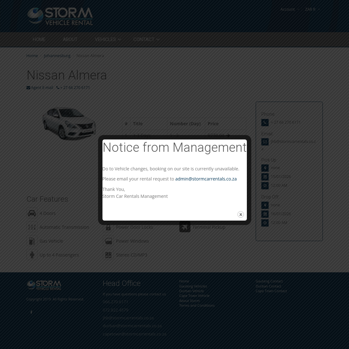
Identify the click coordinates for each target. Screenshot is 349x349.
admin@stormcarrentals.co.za (206, 179)
